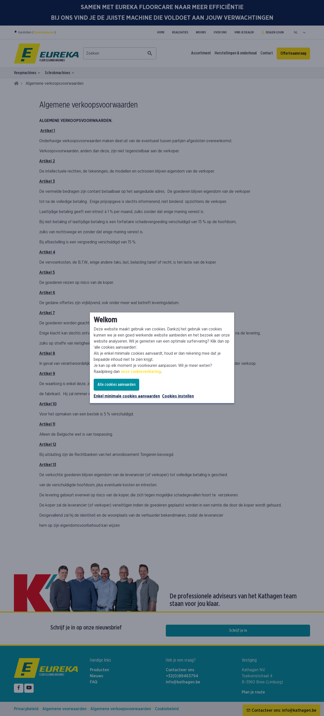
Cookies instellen (178, 396)
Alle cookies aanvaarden (116, 385)
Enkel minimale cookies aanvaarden (127, 396)
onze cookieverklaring (141, 372)
